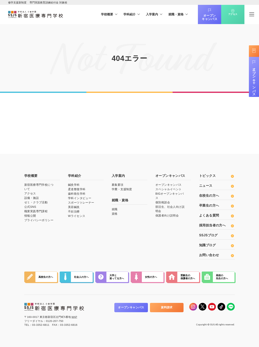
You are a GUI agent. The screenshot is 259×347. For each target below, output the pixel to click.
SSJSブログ (216, 235)
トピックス (216, 175)
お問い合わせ (216, 255)
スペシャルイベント (168, 189)
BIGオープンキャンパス (169, 195)
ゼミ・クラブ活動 (36, 202)
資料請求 (159, 307)
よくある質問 (216, 215)
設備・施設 (31, 197)
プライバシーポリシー (38, 220)
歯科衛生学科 (76, 193)
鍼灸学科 (74, 184)
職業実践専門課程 (36, 211)
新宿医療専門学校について (38, 187)
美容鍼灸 (74, 207)
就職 (115, 209)
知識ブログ (216, 245)
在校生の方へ (216, 195)
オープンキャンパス (204, 17)
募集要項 (117, 184)
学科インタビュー (79, 198)
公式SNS (30, 206)
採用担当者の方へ (216, 225)
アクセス (227, 17)
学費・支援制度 (122, 189)
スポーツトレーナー (81, 202)
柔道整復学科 (76, 189)
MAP (74, 316)
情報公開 (30, 215)
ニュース (216, 185)
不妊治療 (74, 211)
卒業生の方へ (216, 205)
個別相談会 (162, 202)
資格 (115, 213)
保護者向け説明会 (167, 215)
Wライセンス (76, 216)
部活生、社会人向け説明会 (170, 209)
